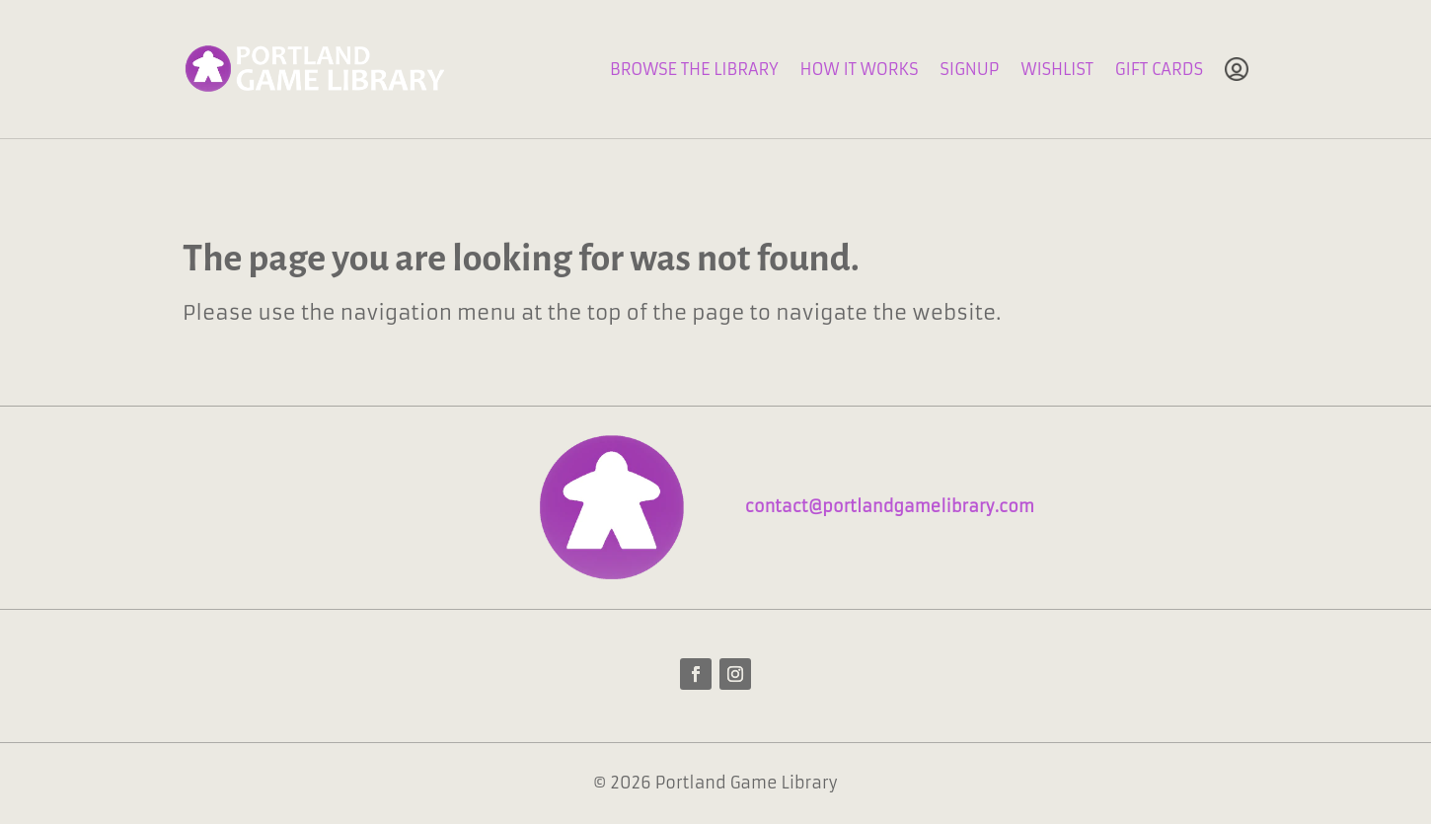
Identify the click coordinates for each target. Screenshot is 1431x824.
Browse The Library (694, 69)
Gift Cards (1159, 69)
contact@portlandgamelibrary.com (889, 506)
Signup (969, 69)
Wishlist (1056, 69)
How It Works (859, 69)
